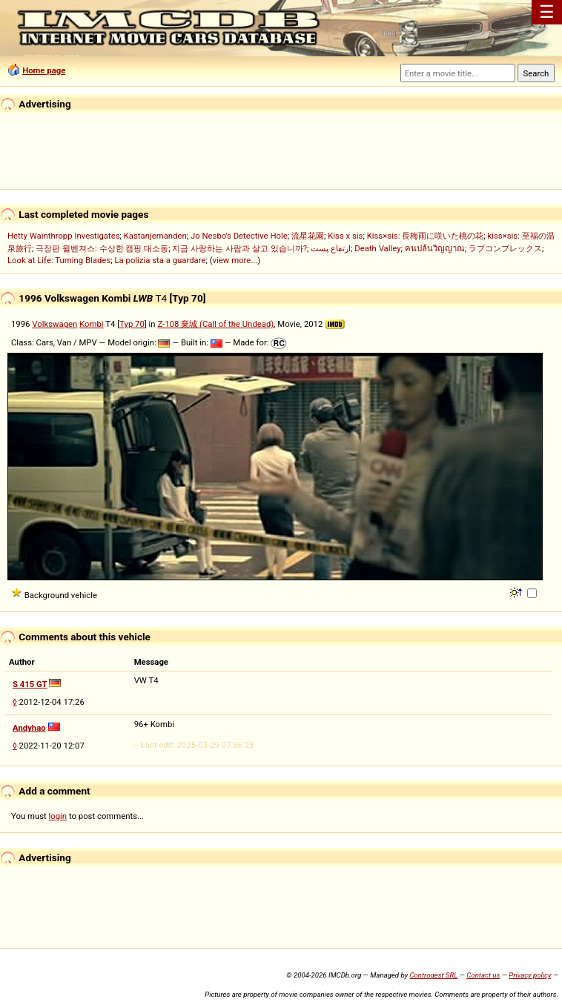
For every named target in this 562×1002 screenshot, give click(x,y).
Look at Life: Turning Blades (58, 260)
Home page (43, 70)
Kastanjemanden (155, 235)
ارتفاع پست (331, 248)
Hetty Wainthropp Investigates (63, 235)
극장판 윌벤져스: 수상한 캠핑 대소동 (102, 248)
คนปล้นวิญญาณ (435, 248)
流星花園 (307, 235)
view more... (235, 260)
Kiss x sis (345, 235)
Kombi (91, 324)
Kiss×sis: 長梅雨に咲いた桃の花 (425, 235)
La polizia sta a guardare (159, 260)
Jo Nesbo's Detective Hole (239, 235)
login (58, 816)
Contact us (483, 975)
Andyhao (29, 728)
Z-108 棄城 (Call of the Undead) (215, 324)
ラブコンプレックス (505, 248)
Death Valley (377, 248)
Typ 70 (132, 324)
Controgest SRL (433, 975)
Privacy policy (530, 975)
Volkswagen (54, 324)
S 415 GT (30, 684)
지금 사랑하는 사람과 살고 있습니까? (239, 248)
